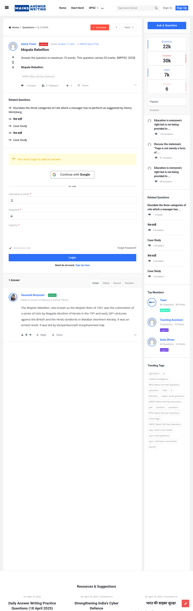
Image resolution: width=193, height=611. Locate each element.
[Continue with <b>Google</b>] (73, 172)
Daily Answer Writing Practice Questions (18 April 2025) (32, 603)
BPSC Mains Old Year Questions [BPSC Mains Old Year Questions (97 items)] (164, 382)
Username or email (20, 191)
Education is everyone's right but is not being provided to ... (168, 122)
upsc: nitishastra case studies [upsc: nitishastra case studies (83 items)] (163, 438)
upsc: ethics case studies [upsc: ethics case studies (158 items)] (160, 427)
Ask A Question (167, 22)
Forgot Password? (127, 245)
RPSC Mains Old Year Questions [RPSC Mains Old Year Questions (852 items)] (164, 410)
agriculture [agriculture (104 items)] (154, 370)
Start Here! (77, 7)
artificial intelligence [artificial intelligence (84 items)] (158, 376)
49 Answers (163, 179)
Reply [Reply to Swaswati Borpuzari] (41, 332)
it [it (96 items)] (171, 387)
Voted (95, 280)
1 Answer (155, 212)
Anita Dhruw (167, 337)
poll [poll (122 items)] (150, 404)
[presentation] (37, 232)
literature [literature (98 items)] (153, 393)
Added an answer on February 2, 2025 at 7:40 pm (45, 297)
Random (129, 280)
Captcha (14, 222)
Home (62, 7)
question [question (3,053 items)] (160, 404)
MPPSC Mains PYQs (89, 41)
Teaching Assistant (171, 317)
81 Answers (163, 155)
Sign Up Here (82, 262)
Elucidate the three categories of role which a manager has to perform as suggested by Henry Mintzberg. (70, 107)
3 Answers (156, 243)
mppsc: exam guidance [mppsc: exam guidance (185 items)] (173, 393)
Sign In (167, 7)
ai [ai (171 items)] (164, 370)
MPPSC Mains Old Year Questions (38, 74)
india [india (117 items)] (164, 387)
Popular (154, 99)
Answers (154, 107)
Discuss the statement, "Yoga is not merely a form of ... (169, 145)
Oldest (106, 280)
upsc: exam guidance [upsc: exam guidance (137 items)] (159, 433)
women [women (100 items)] (152, 444)
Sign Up (182, 7)
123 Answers (163, 131)
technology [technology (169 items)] (154, 416)
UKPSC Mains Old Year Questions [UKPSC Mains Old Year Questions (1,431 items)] (165, 421)
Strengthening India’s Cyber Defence (96, 603)
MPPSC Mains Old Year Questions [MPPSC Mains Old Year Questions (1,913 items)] (165, 399)
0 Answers (156, 227)
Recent (117, 280)
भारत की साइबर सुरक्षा (161, 601)
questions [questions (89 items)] (173, 404)
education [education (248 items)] (154, 387)
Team (163, 297)
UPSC (93, 7)
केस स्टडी (15, 116)
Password (15, 207)
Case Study (18, 123)
